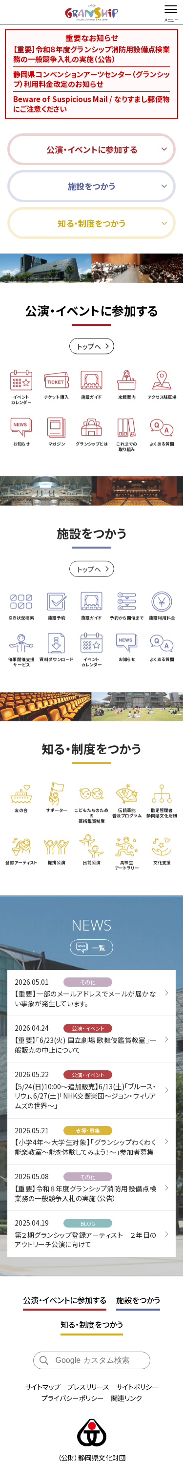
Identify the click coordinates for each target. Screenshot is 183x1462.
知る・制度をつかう (92, 1324)
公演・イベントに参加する (64, 1300)
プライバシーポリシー (72, 1398)
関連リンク (126, 1398)
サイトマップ (43, 1387)
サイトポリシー (137, 1387)
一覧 (98, 951)
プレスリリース (88, 1387)
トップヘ (89, 347)
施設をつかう (138, 1300)
